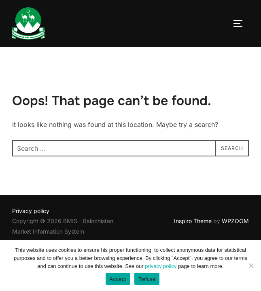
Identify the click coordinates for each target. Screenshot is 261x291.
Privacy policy (30, 210)
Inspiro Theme (193, 220)
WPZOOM (235, 220)
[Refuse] (251, 265)
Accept (118, 279)
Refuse (147, 279)
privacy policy (160, 266)
